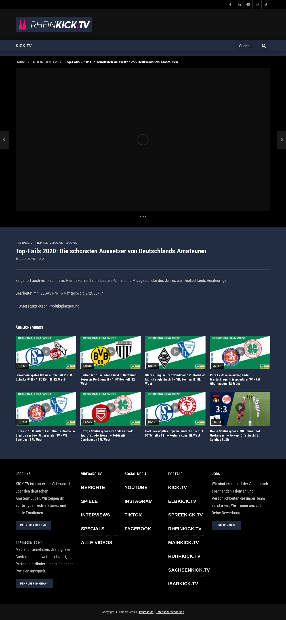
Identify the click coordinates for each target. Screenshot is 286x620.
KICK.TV (177, 487)
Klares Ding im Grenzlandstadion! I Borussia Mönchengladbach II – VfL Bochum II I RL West (175, 379)
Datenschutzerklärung (170, 612)
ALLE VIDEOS (96, 542)
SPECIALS (71, 243)
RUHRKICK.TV (184, 556)
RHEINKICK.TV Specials (49, 243)
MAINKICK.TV (183, 542)
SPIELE (89, 501)
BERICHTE (93, 487)
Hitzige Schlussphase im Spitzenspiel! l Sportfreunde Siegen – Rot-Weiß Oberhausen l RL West (107, 435)
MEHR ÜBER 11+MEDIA (34, 583)
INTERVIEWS (95, 514)
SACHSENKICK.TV (189, 569)
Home (20, 62)
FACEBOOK (138, 528)
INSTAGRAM (139, 501)
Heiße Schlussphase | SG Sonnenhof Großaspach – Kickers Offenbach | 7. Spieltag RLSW (235, 435)
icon (46, 351)
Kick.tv (24, 46)
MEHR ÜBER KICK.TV (33, 525)
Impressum (146, 612)
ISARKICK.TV (183, 583)
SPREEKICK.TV (185, 514)
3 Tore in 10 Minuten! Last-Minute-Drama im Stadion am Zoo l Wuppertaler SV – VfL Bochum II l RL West (45, 435)
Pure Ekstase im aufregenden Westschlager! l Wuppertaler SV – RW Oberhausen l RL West (235, 379)
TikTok (133, 514)
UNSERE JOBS (226, 525)
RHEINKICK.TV (45, 62)
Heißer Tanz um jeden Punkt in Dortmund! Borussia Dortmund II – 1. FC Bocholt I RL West (108, 379)
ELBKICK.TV (182, 501)
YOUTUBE (136, 487)
